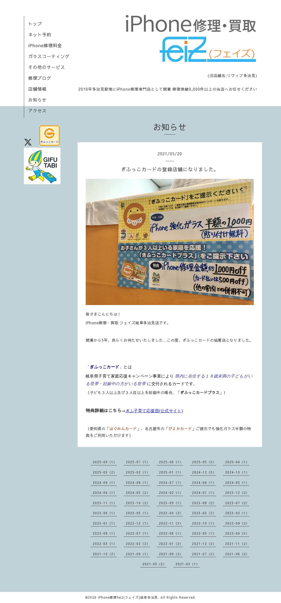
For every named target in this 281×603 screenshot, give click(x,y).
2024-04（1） (105, 492)
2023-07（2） (237, 503)
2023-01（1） (105, 523)
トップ (35, 24)
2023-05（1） (138, 513)
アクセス (37, 110)
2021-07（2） (204, 554)
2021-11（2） (237, 543)
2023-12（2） (237, 492)
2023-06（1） (105, 513)
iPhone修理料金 (45, 45)
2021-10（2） (105, 554)
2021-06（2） (237, 554)
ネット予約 (39, 34)
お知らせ (37, 100)
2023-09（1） (171, 503)
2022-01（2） (171, 543)
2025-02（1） (138, 472)
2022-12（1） (138, 523)
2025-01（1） (171, 472)
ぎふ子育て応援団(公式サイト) (154, 410)
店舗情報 (37, 89)
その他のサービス (46, 67)
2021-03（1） (187, 564)
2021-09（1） (138, 554)
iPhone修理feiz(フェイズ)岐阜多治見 (128, 597)
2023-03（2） (204, 513)
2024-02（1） (171, 492)
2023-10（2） (138, 503)
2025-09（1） (105, 462)
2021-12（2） (204, 543)
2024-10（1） (237, 472)
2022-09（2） (237, 523)
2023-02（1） (237, 513)
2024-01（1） (204, 492)
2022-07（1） (138, 533)
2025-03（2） (105, 472)
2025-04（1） (237, 462)
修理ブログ (39, 78)
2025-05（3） (204, 462)
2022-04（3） (237, 533)
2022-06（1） (171, 533)
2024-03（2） (138, 492)
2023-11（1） (105, 503)
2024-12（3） (204, 472)
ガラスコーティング (49, 56)
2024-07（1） (171, 482)
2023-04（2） (171, 513)
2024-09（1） (105, 482)
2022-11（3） (171, 523)
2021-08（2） (171, 554)
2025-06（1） (171, 462)
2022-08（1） (105, 533)
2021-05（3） (154, 564)
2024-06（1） (204, 482)
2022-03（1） (105, 543)
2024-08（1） (138, 482)
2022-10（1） (204, 523)
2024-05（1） (237, 482)
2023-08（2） (204, 503)
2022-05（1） (204, 533)
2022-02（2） (138, 543)
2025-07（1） (138, 462)
